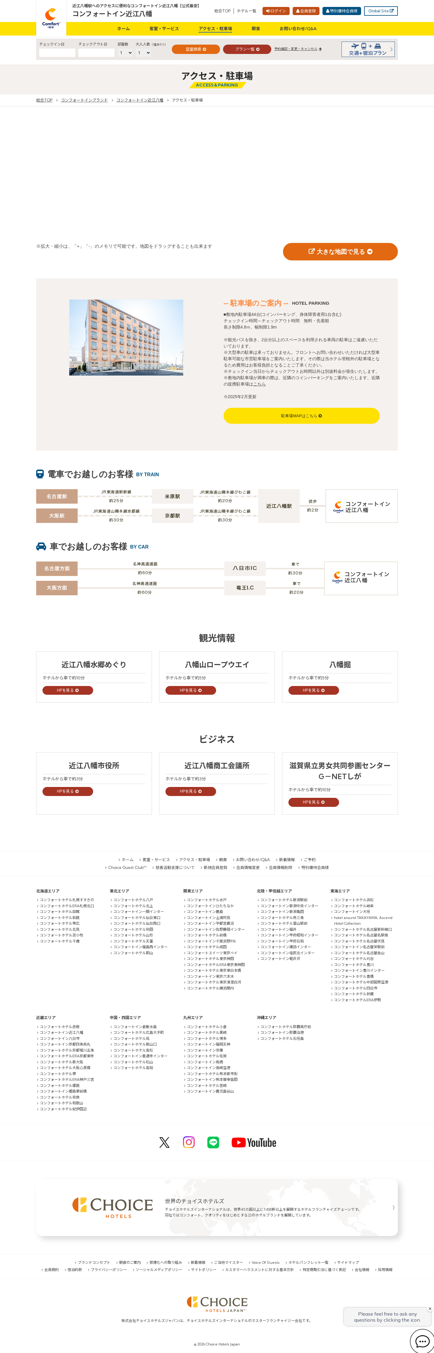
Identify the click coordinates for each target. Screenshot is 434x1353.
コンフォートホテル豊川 (354, 964)
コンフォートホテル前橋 (207, 935)
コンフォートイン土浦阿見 (208, 917)
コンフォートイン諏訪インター (285, 947)
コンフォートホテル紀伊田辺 (63, 1109)
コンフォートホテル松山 (133, 1062)
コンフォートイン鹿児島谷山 (210, 1091)
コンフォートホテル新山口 (135, 1044)
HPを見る (65, 690)
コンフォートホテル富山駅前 (283, 923)
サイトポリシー (203, 1269)
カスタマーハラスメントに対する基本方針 (259, 1269)
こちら (259, 384)
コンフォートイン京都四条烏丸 (65, 1044)
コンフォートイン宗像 (205, 1050)
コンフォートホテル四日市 (355, 988)
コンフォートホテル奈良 (60, 1097)
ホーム (123, 28)
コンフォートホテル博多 (207, 1038)
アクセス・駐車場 (215, 28)
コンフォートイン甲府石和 (282, 941)
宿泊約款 (75, 1269)
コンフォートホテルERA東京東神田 (216, 964)
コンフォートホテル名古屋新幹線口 (363, 929)
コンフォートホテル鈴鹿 (354, 994)
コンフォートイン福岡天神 (208, 1044)
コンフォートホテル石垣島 (282, 1038)
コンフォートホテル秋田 (133, 929)
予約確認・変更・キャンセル (295, 49)
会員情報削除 (280, 867)
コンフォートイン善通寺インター (140, 1056)
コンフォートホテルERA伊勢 (357, 1000)
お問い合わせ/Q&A (298, 28)
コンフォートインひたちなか (210, 906)
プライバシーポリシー (109, 1269)
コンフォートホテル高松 (133, 1050)
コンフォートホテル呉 (131, 1038)
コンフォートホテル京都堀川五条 (67, 1050)
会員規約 (51, 1269)
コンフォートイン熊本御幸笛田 (212, 1079)
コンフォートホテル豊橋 (354, 976)
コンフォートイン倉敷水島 (135, 1026)
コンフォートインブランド (84, 100)
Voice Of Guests (266, 1262)
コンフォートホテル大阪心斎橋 (65, 1067)
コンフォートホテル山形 (133, 935)
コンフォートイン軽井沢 (280, 958)
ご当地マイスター (228, 1262)
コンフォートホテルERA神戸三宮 (67, 1079)
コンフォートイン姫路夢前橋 (63, 1091)
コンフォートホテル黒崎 (207, 1032)
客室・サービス (164, 28)
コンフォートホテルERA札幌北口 (67, 906)
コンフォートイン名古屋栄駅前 (359, 947)
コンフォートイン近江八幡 (112, 14)
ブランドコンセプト (94, 1262)
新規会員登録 (215, 867)
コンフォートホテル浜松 (354, 900)
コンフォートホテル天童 (133, 941)
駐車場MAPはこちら (299, 416)
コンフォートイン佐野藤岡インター (216, 929)
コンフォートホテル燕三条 (282, 917)
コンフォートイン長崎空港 (208, 1067)
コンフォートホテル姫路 (60, 1085)
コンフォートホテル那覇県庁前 (285, 1026)
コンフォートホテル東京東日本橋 (214, 970)
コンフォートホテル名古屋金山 (359, 953)
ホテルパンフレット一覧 (308, 1262)
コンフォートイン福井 (278, 929)
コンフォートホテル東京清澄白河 (214, 982)
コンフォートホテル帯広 (60, 923)
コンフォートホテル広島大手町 (138, 1032)
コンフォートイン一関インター (138, 911)
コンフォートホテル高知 (133, 1067)
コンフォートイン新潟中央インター (289, 906)
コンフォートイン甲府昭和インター (289, 935)
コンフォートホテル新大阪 (61, 1062)
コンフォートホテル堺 (58, 1073)
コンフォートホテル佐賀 (207, 1056)
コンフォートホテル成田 (207, 947)
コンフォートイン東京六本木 (210, 976)
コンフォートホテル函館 (60, 911)
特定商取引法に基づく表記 (324, 1269)
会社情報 (362, 1269)
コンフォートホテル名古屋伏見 (359, 941)
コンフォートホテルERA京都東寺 (67, 1056)
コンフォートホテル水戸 (207, 900)
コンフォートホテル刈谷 (354, 958)
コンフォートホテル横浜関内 (210, 988)
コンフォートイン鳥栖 (205, 1062)
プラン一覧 (245, 49)
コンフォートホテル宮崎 (207, 1085)
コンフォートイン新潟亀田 (282, 911)
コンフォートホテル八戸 (133, 900)
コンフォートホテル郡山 (133, 953)
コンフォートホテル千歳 (60, 941)
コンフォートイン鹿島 (205, 911)
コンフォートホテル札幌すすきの (67, 900)
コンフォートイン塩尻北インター (287, 953)
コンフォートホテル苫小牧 (61, 935)
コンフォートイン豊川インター (359, 970)
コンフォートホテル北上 (133, 906)
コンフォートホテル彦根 (60, 1026)
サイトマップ (348, 1262)
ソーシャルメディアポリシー (159, 1269)
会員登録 (308, 10)
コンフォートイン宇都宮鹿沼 (210, 923)
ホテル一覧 (246, 10)
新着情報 (287, 859)
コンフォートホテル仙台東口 (136, 917)
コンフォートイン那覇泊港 (282, 1032)
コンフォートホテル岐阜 (354, 906)
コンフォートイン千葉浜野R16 (211, 941)
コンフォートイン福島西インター (140, 947)
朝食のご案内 (130, 1262)
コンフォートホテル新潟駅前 (283, 900)
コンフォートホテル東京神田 (210, 958)
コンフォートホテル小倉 (207, 1026)
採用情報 (385, 1269)
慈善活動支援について (175, 867)
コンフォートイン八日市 (60, 1038)
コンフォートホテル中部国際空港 (361, 982)
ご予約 (310, 859)
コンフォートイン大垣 (352, 911)
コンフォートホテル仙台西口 (136, 923)
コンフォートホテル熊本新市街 (212, 1073)
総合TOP (222, 10)
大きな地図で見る (341, 251)
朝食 (256, 28)
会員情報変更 (248, 867)
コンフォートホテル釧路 (60, 917)
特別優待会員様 (343, 10)
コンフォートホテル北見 (60, 929)
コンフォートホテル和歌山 (61, 1103)
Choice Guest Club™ (127, 867)
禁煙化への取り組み (165, 1262)
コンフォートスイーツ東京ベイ (212, 953)
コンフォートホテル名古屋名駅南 (361, 935)
